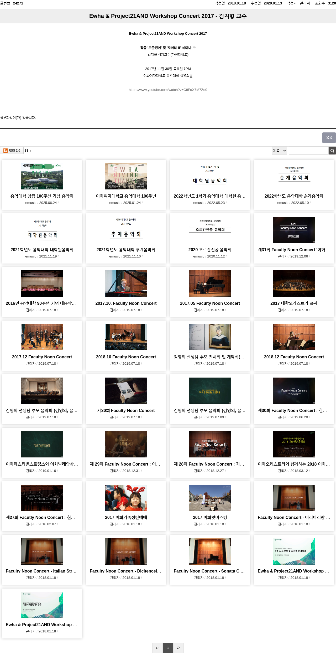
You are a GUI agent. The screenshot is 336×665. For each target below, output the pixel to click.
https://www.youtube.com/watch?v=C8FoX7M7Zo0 (168, 90)
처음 (157, 648)
